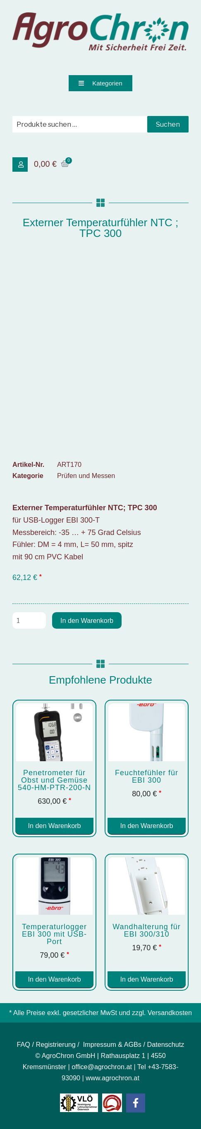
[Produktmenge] (29, 620)
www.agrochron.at (112, 1078)
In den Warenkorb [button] (54, 825)
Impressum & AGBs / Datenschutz (133, 1044)
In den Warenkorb (86, 620)
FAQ (23, 1044)
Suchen (168, 124)
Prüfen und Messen (86, 475)
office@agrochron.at (102, 1066)
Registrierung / (58, 1044)
